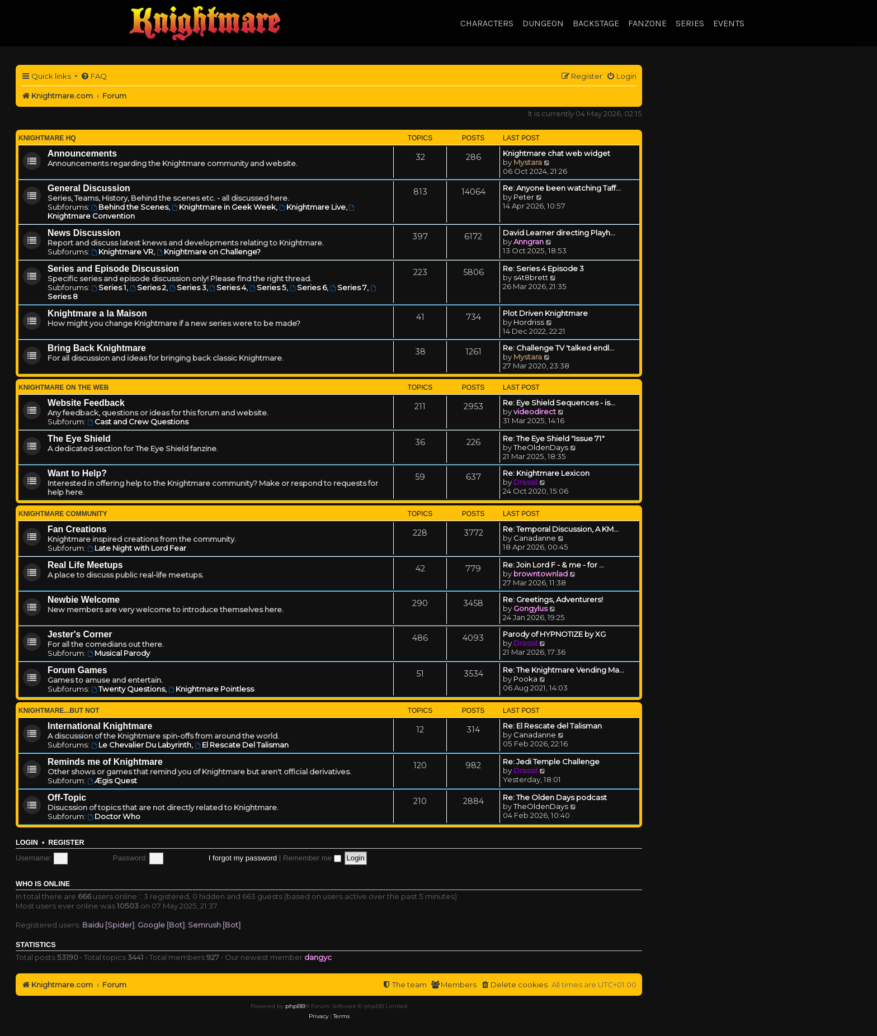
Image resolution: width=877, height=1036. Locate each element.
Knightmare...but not (59, 711)
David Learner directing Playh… (559, 232)
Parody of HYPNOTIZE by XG (554, 634)
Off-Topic (67, 797)
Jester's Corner (80, 634)
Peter (523, 196)
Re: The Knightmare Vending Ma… (563, 669)
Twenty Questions (128, 688)
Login (27, 842)
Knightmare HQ (47, 138)
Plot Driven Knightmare (545, 313)
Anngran (528, 241)
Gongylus (530, 608)
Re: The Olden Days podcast (555, 797)
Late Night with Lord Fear (136, 547)
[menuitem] (94, 76)
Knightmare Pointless (211, 688)
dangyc (318, 957)
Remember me (312, 858)
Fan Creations (77, 529)
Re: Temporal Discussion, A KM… (561, 528)
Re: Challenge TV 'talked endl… (558, 347)
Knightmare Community (62, 514)
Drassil (525, 481)
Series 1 (108, 287)
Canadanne (534, 537)
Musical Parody (118, 653)
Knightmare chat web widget (556, 153)
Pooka (525, 678)
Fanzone (647, 23)
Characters (486, 23)
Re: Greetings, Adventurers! (553, 599)
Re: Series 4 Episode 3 (543, 268)
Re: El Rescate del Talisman (552, 725)
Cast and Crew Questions (137, 421)
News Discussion (84, 233)
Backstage (596, 23)
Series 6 (308, 287)
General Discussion (89, 188)
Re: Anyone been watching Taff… (562, 187)
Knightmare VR (122, 251)
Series (690, 23)
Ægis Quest (112, 780)
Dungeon (543, 23)
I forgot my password (243, 858)
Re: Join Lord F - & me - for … (553, 564)
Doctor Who (113, 816)
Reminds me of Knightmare (105, 762)
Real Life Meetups (85, 565)
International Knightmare (100, 726)
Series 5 (267, 287)
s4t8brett (530, 277)
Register (66, 842)
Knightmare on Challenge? (209, 251)
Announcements (82, 153)
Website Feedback (86, 403)
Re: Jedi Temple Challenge (551, 761)
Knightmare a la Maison (97, 313)
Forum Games (77, 670)
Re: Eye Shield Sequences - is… (559, 402)
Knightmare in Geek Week (224, 206)
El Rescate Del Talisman (242, 744)
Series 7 (348, 287)
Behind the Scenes (129, 206)
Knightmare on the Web (63, 387)
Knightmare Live (312, 206)
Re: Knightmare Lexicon (546, 473)
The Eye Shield (79, 438)
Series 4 (228, 287)
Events (728, 23)
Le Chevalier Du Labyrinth (141, 744)
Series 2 (148, 287)
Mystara (527, 162)
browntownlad (540, 573)
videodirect (534, 411)
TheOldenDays (540, 447)
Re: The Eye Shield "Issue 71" (554, 438)
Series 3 (187, 287)
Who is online (43, 884)
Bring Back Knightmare (97, 348)
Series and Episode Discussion (113, 268)
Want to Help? (77, 473)
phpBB (295, 1006)
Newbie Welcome (84, 599)
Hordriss (528, 322)
